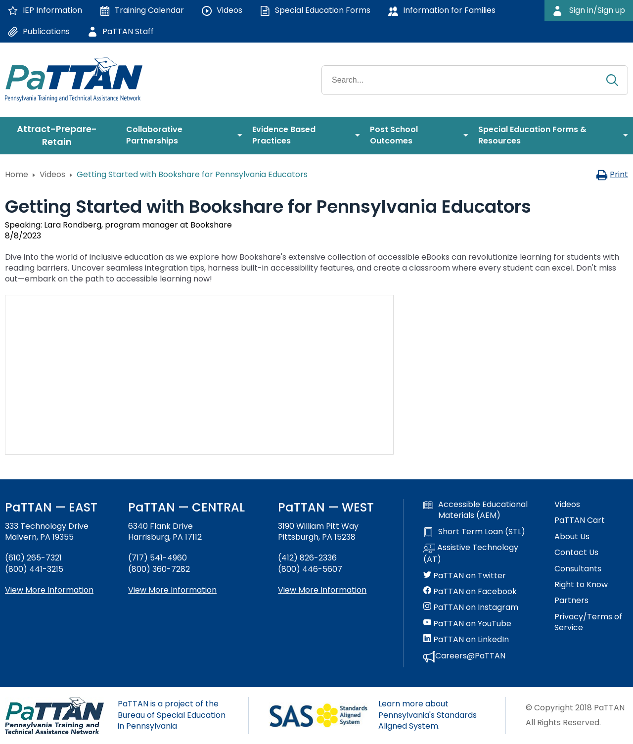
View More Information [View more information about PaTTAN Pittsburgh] (322, 590)
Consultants (577, 568)
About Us (571, 536)
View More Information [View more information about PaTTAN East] (49, 590)
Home (16, 174)
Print (612, 174)
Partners (571, 600)
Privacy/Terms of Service (588, 622)
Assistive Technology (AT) (470, 553)
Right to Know (581, 584)
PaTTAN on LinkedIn (466, 639)
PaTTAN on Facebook (470, 591)
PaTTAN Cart (579, 520)
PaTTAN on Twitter (464, 575)
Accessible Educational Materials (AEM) (475, 510)
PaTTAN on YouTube (467, 623)
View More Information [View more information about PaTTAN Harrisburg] (172, 590)
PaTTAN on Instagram (470, 607)
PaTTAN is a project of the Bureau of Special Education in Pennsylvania (172, 715)
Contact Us (576, 552)
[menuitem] (60, 135)
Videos (52, 174)
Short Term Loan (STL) (474, 531)
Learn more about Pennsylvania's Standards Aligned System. (427, 715)
